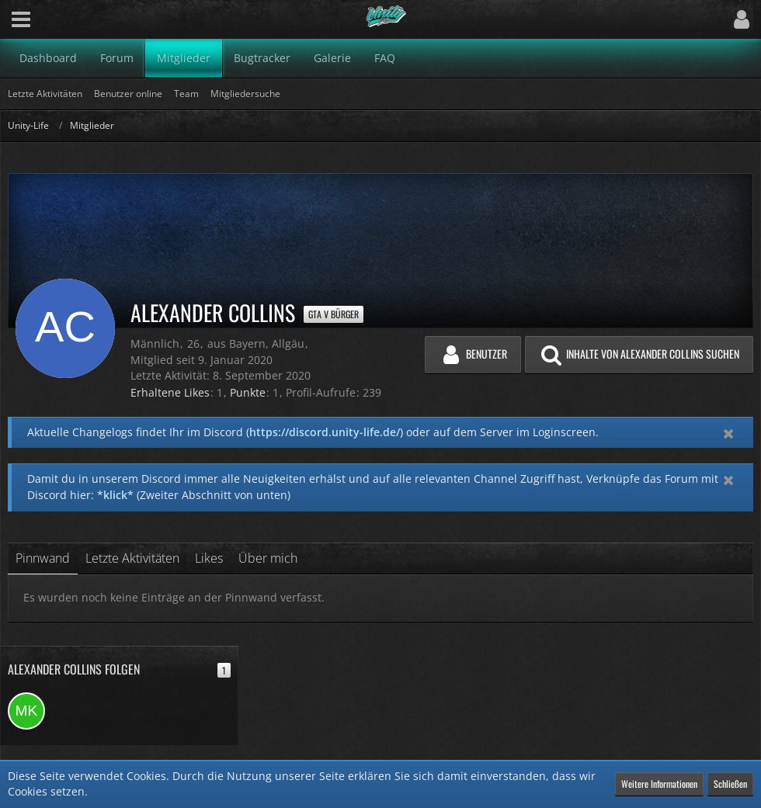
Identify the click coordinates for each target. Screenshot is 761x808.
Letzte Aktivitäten (132, 558)
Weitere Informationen (659, 783)
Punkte (248, 392)
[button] (21, 19)
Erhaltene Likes (170, 392)
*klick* (115, 494)
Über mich (267, 558)
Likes (209, 558)
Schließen (730, 783)
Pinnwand (43, 558)
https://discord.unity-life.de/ (324, 432)
